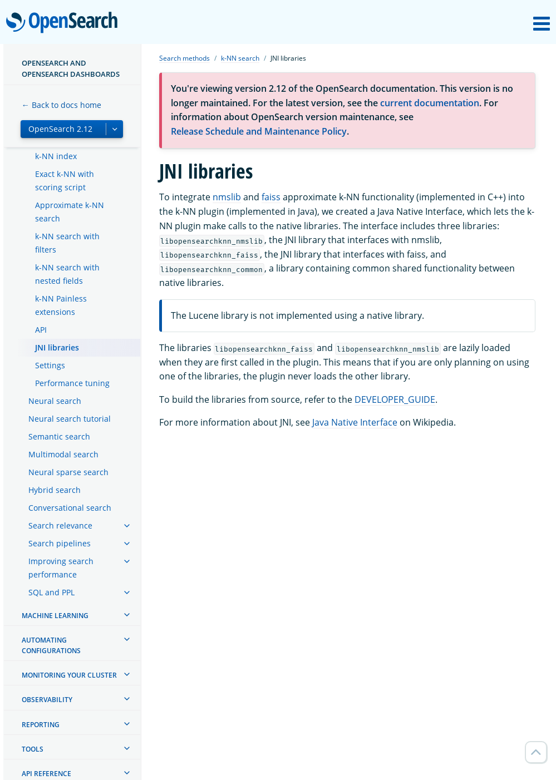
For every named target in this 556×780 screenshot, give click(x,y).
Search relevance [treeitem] (60, 525)
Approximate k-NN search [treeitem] (69, 212)
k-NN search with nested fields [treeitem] (67, 274)
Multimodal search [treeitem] (63, 454)
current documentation (429, 103)
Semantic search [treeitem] (59, 436)
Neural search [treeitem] (54, 401)
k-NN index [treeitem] (56, 156)
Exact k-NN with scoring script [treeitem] (64, 180)
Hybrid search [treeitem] (54, 490)
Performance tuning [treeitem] (72, 383)
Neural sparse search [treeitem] (68, 472)
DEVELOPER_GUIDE (395, 399)
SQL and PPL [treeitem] (51, 592)
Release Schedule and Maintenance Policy (259, 131)
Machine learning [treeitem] (55, 615)
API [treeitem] (41, 329)
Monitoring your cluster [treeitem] (69, 675)
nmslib (227, 197)
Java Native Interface (354, 422)
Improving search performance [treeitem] (61, 568)
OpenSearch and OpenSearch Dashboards (71, 68)
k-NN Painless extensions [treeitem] (61, 305)
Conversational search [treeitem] (69, 507)
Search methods (184, 58)
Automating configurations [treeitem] (51, 645)
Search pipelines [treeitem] (59, 543)
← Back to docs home (61, 105)
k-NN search (240, 58)
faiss (271, 197)
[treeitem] (127, 526)
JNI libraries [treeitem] (57, 347)
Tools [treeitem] (32, 749)
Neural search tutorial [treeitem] (69, 418)
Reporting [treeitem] (41, 724)
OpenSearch (65, 23)
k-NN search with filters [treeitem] (67, 243)
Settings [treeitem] (50, 365)
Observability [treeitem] (47, 699)
